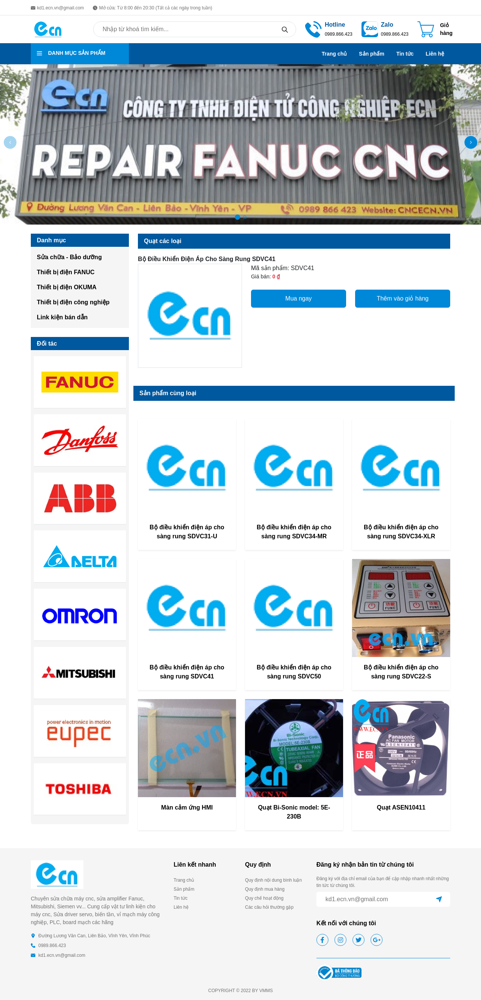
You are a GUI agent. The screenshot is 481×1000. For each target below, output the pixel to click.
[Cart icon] (434, 29)
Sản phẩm (371, 54)
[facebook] (322, 940)
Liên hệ (435, 54)
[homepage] (48, 29)
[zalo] (370, 29)
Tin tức (405, 54)
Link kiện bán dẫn (62, 317)
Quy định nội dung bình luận (273, 880)
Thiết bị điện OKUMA (67, 287)
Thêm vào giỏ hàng (402, 298)
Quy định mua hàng (264, 889)
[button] (470, 142)
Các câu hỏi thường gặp (269, 907)
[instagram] (340, 940)
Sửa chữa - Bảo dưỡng (69, 257)
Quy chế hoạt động (264, 898)
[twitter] (358, 940)
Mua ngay (298, 298)
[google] (377, 940)
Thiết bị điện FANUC (66, 272)
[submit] (439, 899)
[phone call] (313, 29)
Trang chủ (334, 54)
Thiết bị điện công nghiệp (73, 302)
